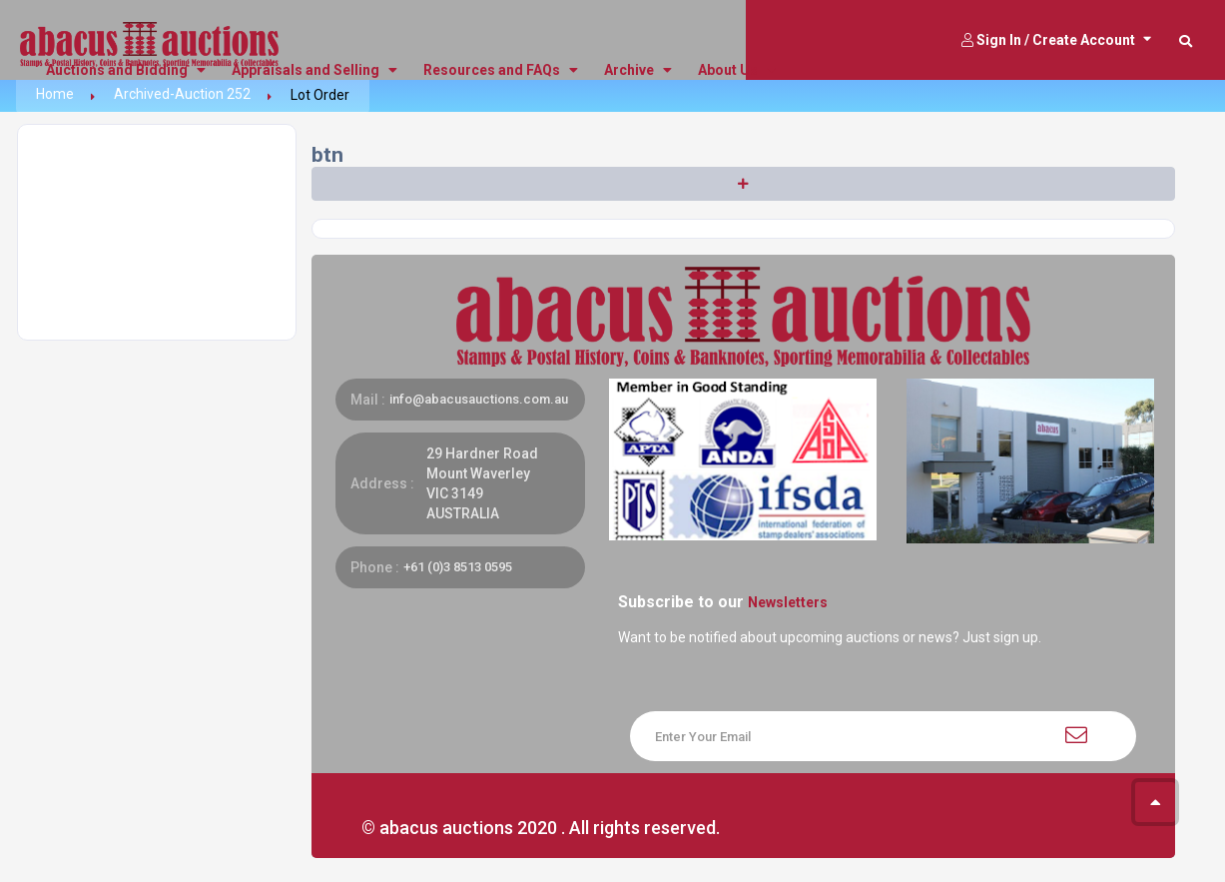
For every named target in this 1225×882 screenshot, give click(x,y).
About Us (737, 70)
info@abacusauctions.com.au (478, 399)
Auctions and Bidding (126, 70)
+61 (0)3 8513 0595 (457, 566)
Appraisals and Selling (314, 70)
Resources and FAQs (500, 70)
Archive (638, 70)
